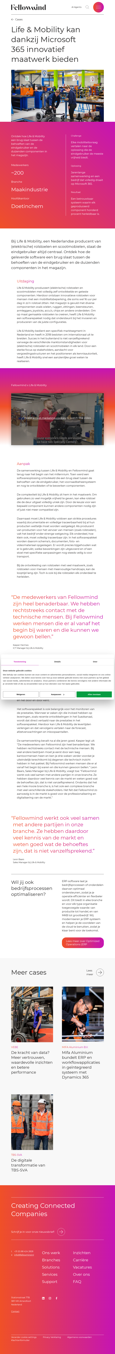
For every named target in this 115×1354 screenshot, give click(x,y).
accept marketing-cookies (49, 418)
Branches (51, 1260)
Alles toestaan (94, 694)
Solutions (51, 1267)
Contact (15, 1311)
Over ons (81, 1274)
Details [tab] (57, 662)
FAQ (77, 1281)
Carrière (80, 1260)
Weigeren (21, 694)
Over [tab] (95, 662)
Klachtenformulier (20, 1340)
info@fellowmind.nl (24, 1255)
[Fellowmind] (29, 7)
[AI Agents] (76, 7)
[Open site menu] (98, 7)
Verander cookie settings (24, 1337)
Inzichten (82, 1252)
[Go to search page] (87, 7)
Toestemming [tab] (20, 662)
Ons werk (51, 1252)
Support (49, 1281)
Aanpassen (57, 694)
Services (50, 1274)
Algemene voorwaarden (79, 1337)
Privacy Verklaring (52, 1337)
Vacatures (82, 1267)
